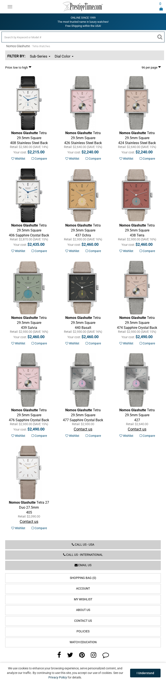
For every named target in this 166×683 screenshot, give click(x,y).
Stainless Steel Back (29, 138)
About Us (83, 610)
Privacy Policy (57, 677)
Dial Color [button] (64, 56)
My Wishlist (83, 599)
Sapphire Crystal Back (29, 230)
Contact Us (83, 621)
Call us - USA (83, 544)
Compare (39, 158)
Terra (137, 230)
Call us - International (83, 555)
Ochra (83, 230)
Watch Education (83, 642)
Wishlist (18, 158)
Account (83, 588)
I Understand (145, 673)
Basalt (83, 323)
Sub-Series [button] (40, 56)
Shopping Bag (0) (83, 578)
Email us (83, 565)
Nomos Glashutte (18, 46)
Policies (83, 631)
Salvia (29, 323)
